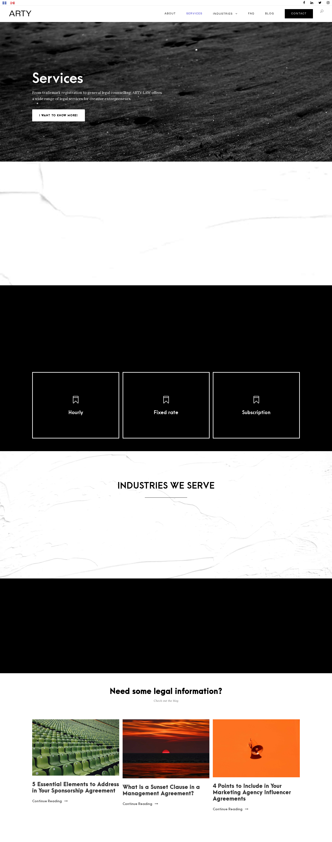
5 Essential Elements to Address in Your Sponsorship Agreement (75, 787)
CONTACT (299, 13)
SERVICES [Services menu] (194, 13)
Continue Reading (50, 801)
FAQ (251, 13)
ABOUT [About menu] (170, 13)
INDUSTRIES (223, 13)
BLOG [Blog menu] (269, 13)
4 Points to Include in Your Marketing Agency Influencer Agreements (252, 792)
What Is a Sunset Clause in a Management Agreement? (161, 790)
